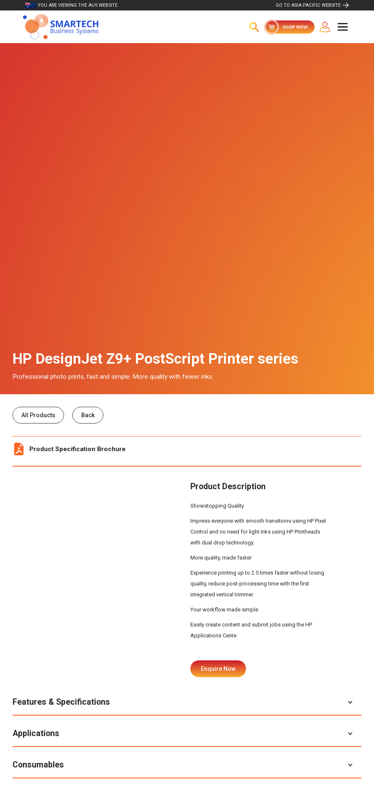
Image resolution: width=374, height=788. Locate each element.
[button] (342, 26)
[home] (60, 26)
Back (88, 415)
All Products (38, 415)
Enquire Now (218, 668)
